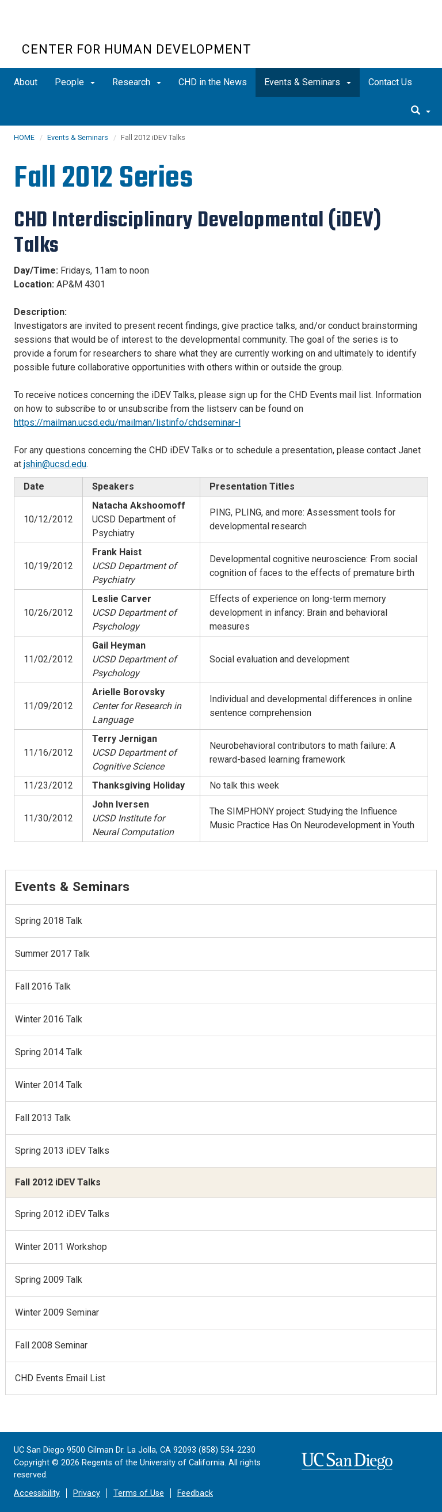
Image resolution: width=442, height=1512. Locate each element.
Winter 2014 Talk (48, 1084)
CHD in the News (212, 82)
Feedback (195, 1493)
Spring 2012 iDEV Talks (62, 1213)
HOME (24, 137)
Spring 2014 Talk (48, 1052)
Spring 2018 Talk (48, 920)
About (25, 82)
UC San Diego (88, 28)
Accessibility (37, 1493)
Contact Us (390, 82)
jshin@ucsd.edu (55, 463)
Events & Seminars (307, 82)
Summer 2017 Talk (52, 953)
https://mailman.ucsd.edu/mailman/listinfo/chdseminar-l (127, 422)
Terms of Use (138, 1493)
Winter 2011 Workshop (61, 1246)
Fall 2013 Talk (43, 1117)
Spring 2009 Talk (48, 1279)
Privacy (86, 1493)
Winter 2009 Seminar (57, 1312)
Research (136, 82)
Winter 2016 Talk (48, 1019)
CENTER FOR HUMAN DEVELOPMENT (137, 49)
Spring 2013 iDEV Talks (62, 1150)
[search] (421, 111)
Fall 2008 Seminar (51, 1345)
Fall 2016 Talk (43, 986)
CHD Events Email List (60, 1378)
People (75, 82)
